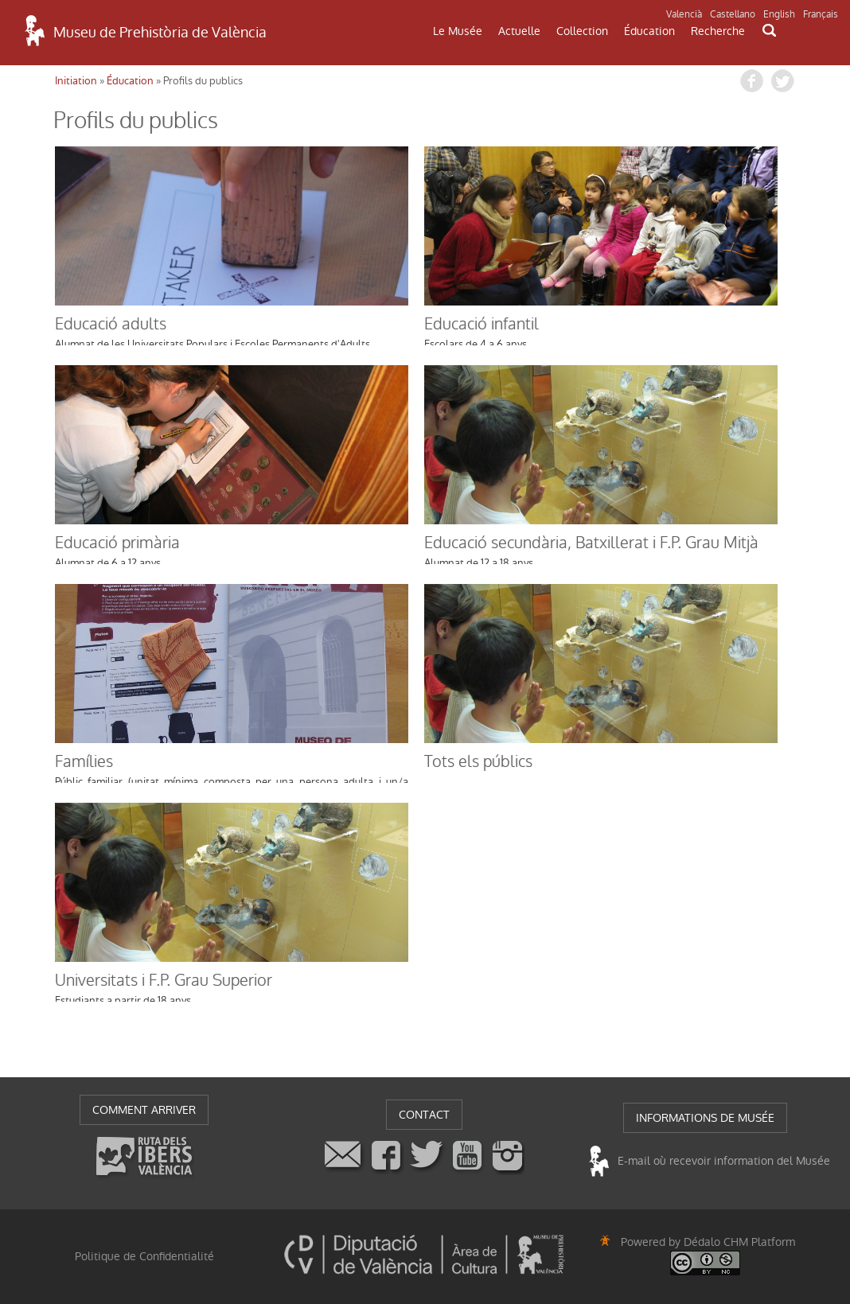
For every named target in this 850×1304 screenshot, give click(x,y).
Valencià (684, 14)
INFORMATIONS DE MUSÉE (705, 1118)
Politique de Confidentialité (144, 1256)
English (779, 14)
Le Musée (457, 31)
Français (820, 14)
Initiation (76, 81)
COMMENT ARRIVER (144, 1110)
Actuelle (519, 31)
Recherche (718, 31)
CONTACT (424, 1115)
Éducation (649, 31)
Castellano (732, 14)
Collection (582, 31)
